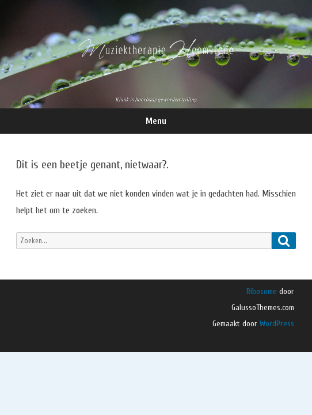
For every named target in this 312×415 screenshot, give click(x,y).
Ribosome (261, 291)
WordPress (275, 324)
